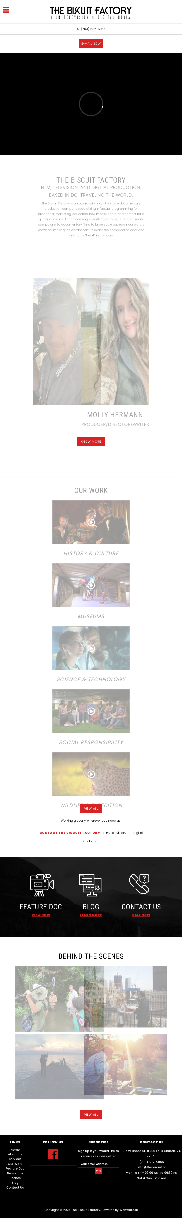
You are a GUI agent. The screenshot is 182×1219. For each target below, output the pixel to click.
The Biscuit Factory (85, 1210)
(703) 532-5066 (93, 29)
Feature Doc (15, 1168)
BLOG (91, 907)
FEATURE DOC (40, 907)
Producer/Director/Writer (107, 424)
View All (91, 808)
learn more (91, 915)
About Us (15, 1154)
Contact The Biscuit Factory (70, 833)
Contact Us (15, 1187)
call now (141, 915)
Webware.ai (128, 1210)
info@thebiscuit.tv (152, 1167)
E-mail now (91, 43)
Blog (15, 1183)
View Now (41, 915)
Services (15, 1159)
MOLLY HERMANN (107, 414)
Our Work (15, 1164)
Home (15, 1150)
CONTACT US (141, 907)
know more (91, 441)
